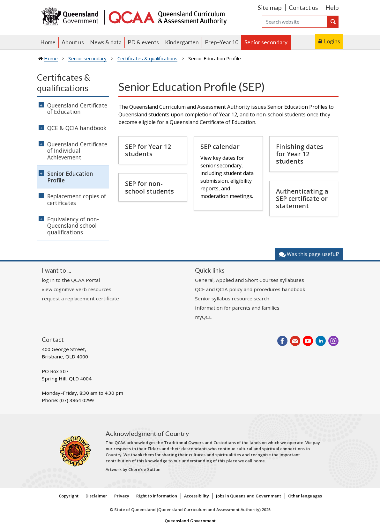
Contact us (303, 7)
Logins (332, 41)
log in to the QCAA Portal (71, 280)
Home (48, 42)
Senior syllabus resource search (232, 298)
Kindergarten (182, 42)
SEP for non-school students (149, 187)
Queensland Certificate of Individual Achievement (77, 150)
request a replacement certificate (80, 298)
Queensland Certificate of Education (77, 108)
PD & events (143, 42)
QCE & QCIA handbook (77, 128)
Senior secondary (265, 42)
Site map (269, 7)
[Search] (294, 22)
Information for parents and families (237, 308)
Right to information (156, 496)
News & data (106, 42)
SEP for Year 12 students (148, 150)
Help (332, 7)
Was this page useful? (309, 254)
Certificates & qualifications (147, 58)
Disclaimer (96, 496)
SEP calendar (220, 146)
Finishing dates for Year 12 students (299, 153)
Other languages (305, 496)
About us (73, 42)
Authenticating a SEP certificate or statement (302, 198)
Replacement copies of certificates (76, 199)
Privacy (121, 496)
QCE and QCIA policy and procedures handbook (250, 289)
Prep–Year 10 (221, 42)
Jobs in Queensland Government (248, 496)
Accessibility (196, 496)
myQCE (203, 317)
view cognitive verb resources (76, 289)
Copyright (68, 496)
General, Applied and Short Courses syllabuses (249, 280)
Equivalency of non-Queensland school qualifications (73, 225)
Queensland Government (190, 521)
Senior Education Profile (70, 177)
